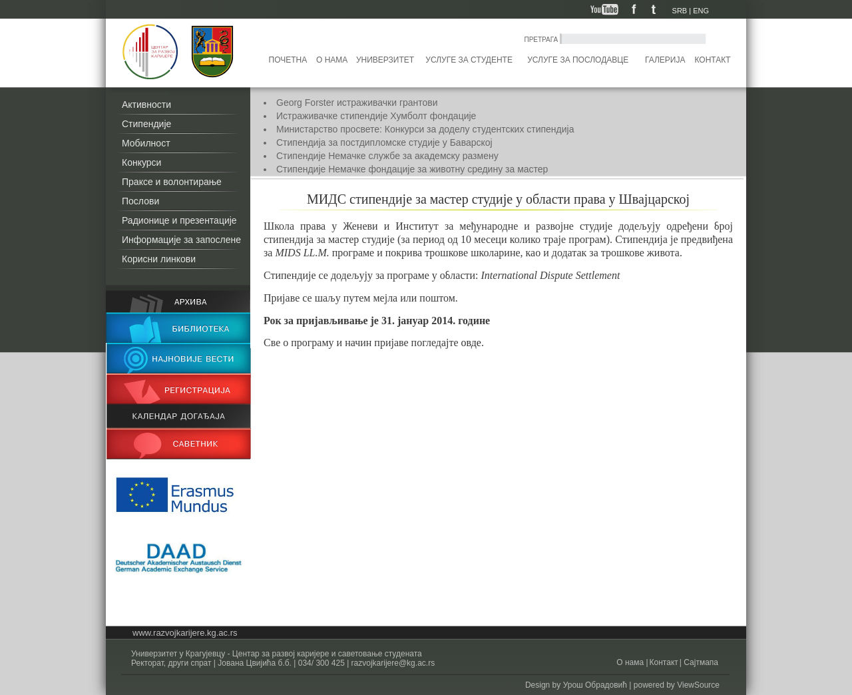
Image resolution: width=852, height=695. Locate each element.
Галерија (665, 60)
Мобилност (146, 143)
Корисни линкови (159, 259)
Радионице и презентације (179, 220)
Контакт (713, 60)
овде (471, 342)
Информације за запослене (181, 239)
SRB (680, 11)
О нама (331, 60)
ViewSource (698, 685)
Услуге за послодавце (577, 60)
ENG (701, 11)
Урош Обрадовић (595, 685)
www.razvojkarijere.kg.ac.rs (185, 633)
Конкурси (141, 162)
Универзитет (385, 60)
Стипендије (146, 123)
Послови (140, 201)
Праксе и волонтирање (172, 181)
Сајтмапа (700, 662)
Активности (146, 104)
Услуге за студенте (469, 60)
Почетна (288, 60)
